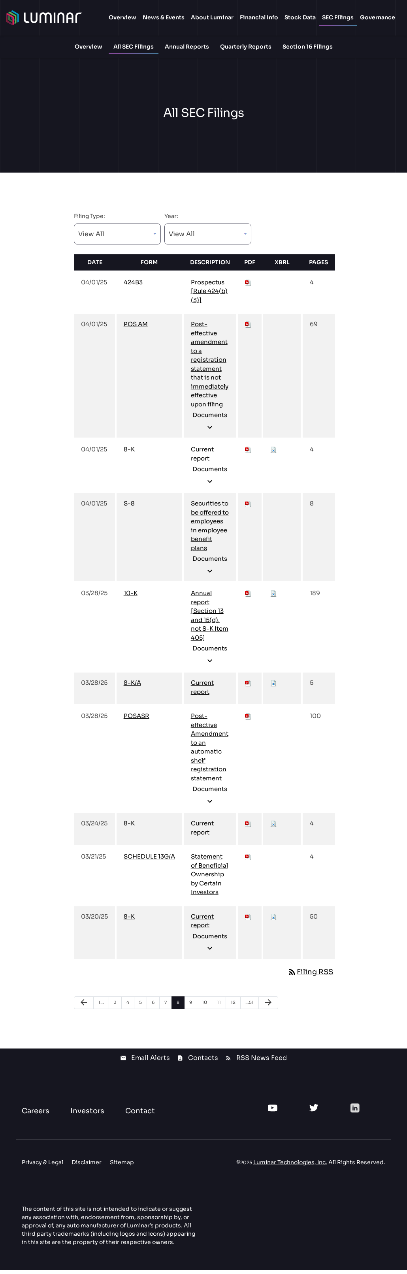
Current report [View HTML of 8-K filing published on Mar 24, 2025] (202, 832)
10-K (131, 597)
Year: (171, 220)
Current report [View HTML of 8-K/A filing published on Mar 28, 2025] (202, 691)
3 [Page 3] (117, 1008)
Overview (122, 17)
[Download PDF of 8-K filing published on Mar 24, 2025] (248, 827)
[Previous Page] (84, 1006)
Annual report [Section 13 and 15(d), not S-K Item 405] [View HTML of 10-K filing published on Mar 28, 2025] (209, 620)
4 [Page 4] (130, 1008)
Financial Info (259, 17)
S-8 (129, 507)
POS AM (136, 328)
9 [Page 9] (193, 1008)
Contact (140, 1115)
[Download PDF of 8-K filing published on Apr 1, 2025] (248, 453)
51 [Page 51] (250, 1008)
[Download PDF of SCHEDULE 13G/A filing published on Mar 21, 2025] (248, 860)
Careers (35, 1115)
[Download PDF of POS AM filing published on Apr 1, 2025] (248, 328)
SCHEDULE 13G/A (149, 860)
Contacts (203, 1062)
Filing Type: (89, 220)
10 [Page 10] (207, 1008)
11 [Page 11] (221, 1008)
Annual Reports (187, 46)
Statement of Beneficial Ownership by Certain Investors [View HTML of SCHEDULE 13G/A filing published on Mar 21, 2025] (209, 878)
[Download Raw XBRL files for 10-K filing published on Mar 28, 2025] (273, 597)
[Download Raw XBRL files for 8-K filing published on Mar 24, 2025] (273, 827)
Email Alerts (150, 1062)
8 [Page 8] (180, 1008)
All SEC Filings (133, 46)
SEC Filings (338, 17)
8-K (129, 453)
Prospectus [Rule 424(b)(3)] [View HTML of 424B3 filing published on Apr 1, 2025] (209, 295)
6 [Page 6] (155, 1008)
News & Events (164, 17)
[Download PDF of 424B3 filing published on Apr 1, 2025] (248, 286)
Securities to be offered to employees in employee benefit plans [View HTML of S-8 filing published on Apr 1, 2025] (210, 530)
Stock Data (300, 17)
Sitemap (122, 1166)
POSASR (136, 720)
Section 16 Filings (308, 46)
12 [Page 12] (235, 1008)
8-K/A (132, 687)
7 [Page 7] (168, 1008)
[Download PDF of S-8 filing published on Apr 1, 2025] (248, 507)
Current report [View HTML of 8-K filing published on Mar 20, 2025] (202, 925)
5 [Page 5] (143, 1008)
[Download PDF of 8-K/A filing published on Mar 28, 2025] (248, 687)
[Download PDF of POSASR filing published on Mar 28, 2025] (248, 720)
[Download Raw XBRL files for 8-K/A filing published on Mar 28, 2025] (273, 687)
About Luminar (212, 17)
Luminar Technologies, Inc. (290, 1166)
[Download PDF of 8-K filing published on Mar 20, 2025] (248, 920)
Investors (87, 1115)
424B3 (133, 286)
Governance (377, 17)
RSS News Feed (261, 1062)
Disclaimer (87, 1166)
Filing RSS (310, 975)
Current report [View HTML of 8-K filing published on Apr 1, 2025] (202, 458)
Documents (209, 425)
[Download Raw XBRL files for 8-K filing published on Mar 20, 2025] (273, 920)
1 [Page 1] (103, 1008)
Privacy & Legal (42, 1166)
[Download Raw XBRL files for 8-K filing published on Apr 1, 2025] (273, 453)
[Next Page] (268, 1006)
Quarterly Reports (245, 46)
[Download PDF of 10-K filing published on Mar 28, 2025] (248, 597)
